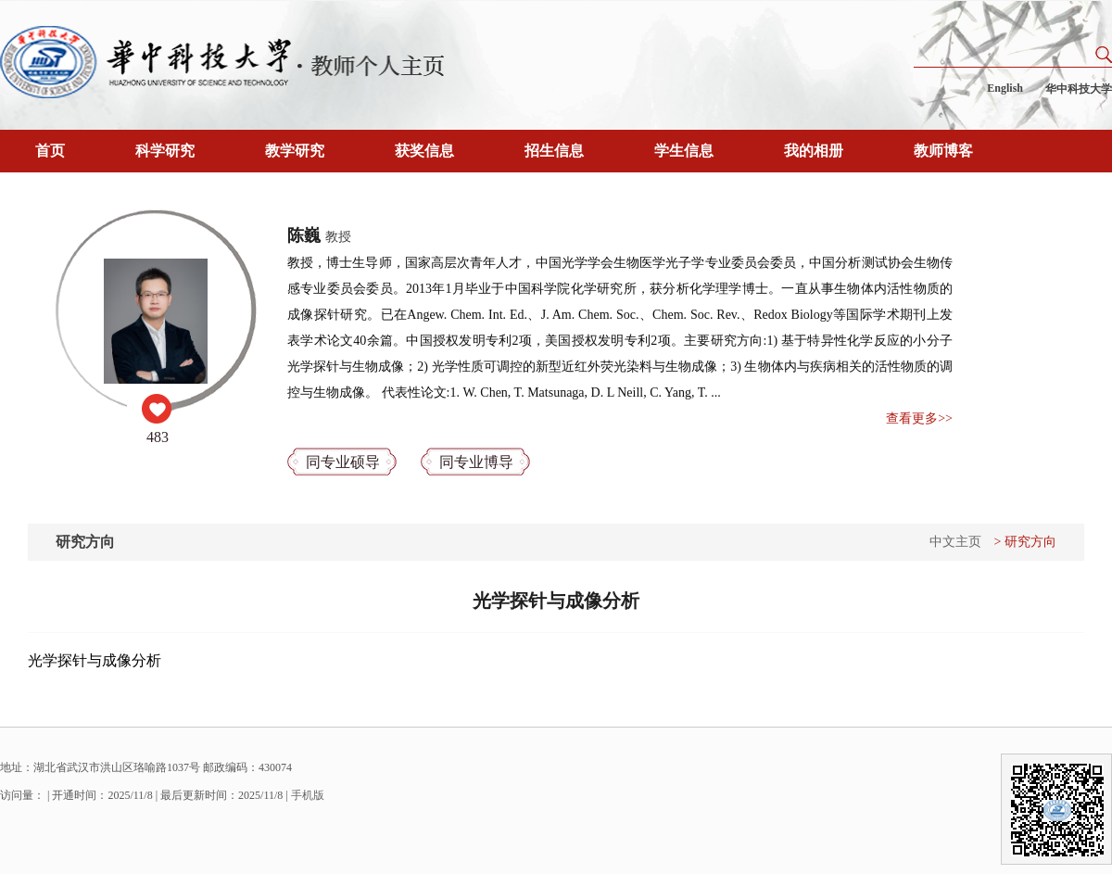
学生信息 (684, 150)
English (1005, 88)
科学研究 (165, 150)
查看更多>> (919, 418)
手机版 (307, 795)
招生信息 (554, 150)
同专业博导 (476, 462)
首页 (50, 150)
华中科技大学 (1078, 88)
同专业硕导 (343, 462)
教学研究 (294, 150)
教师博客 (943, 150)
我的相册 (813, 150)
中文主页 (955, 542)
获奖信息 (424, 150)
